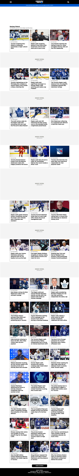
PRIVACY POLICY (40, 472)
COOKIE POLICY (48, 472)
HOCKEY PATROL (39, 470)
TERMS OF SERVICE (32, 472)
